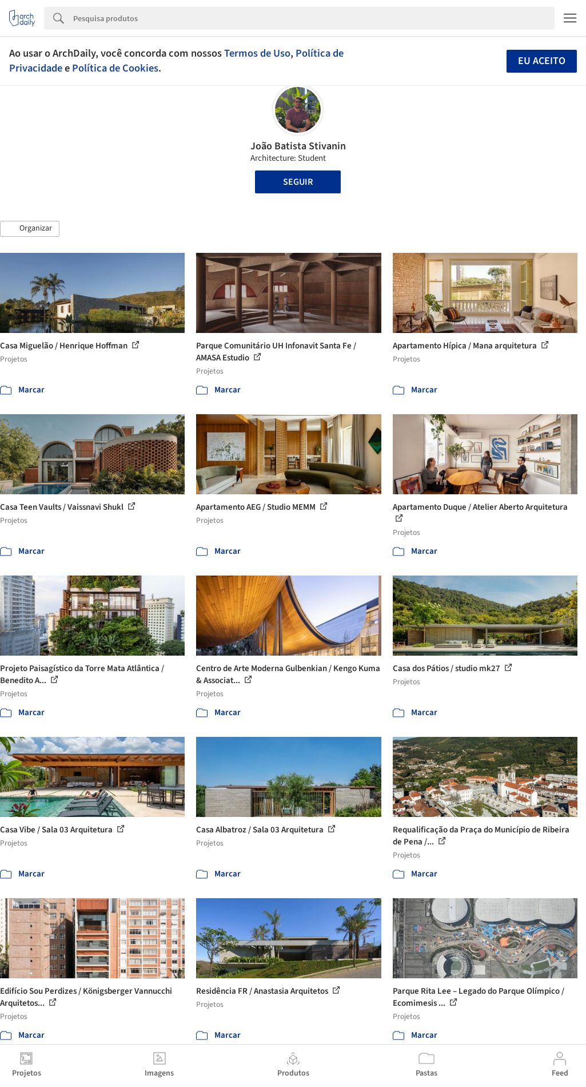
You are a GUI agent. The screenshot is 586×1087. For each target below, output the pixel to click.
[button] (29, 229)
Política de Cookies (115, 68)
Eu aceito (541, 61)
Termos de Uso (257, 53)
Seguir (298, 182)
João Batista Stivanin (298, 146)
